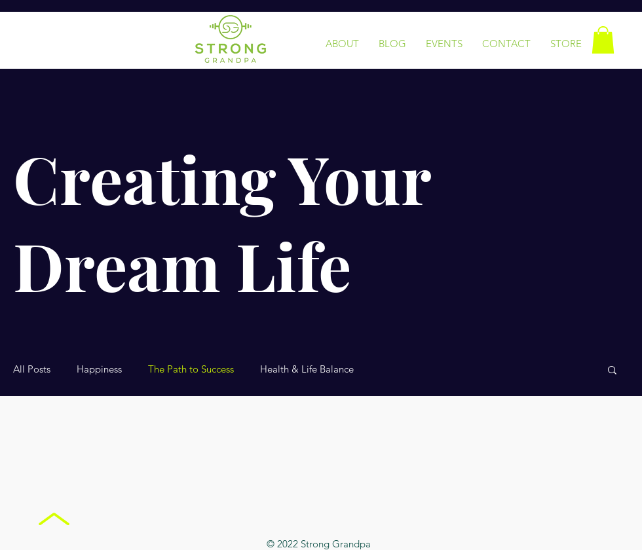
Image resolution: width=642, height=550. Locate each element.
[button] (603, 40)
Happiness (99, 369)
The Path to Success (191, 369)
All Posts (31, 369)
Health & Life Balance (307, 369)
